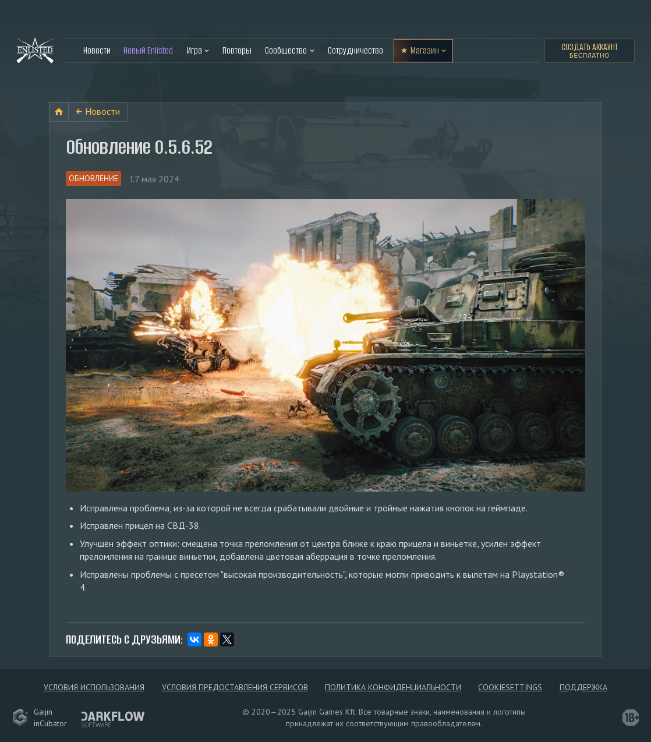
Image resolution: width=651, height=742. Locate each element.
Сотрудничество (355, 50)
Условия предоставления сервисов (235, 687)
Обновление (93, 178)
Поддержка (583, 687)
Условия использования (94, 687)
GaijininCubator (39, 717)
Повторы (237, 50)
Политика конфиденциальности (393, 687)
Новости (97, 50)
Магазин (425, 50)
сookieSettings (510, 687)
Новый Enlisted (148, 50)
